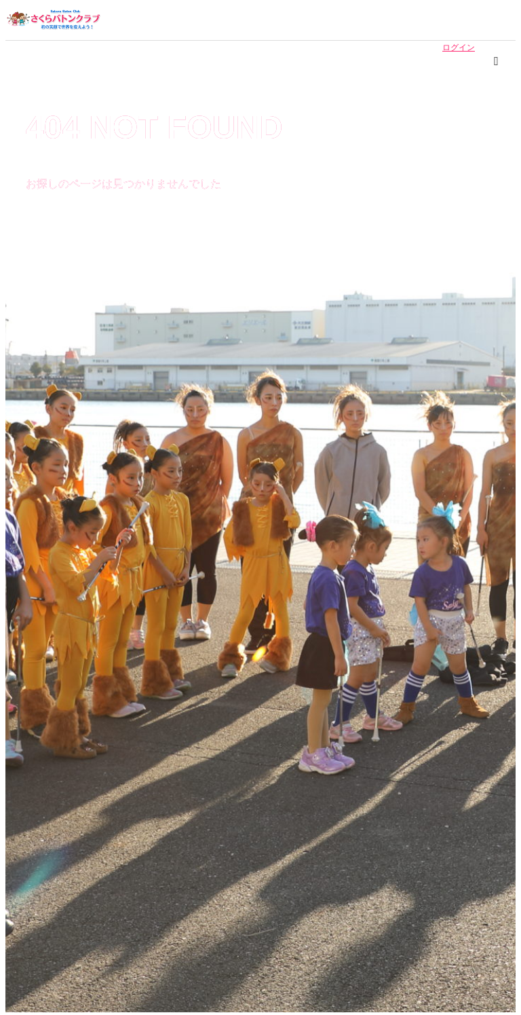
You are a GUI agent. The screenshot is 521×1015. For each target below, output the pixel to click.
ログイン (458, 47)
